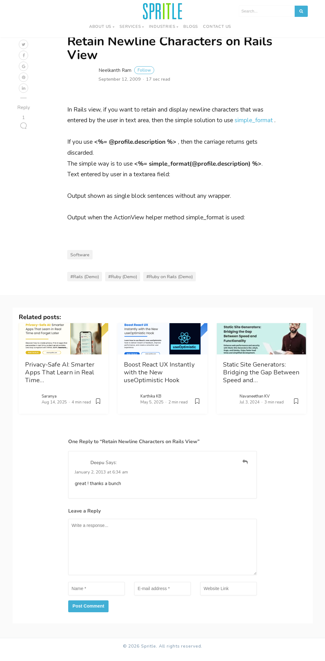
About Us (100, 26)
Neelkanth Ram (126, 77)
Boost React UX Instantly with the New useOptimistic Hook (159, 379)
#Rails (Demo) (84, 283)
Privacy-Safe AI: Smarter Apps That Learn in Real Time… (59, 379)
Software (79, 262)
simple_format (254, 127)
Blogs (190, 26)
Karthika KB (150, 403)
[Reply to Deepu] (245, 469)
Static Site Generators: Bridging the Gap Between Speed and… (261, 379)
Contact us (217, 26)
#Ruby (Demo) (122, 283)
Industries (162, 26)
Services (130, 26)
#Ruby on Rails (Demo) (169, 283)
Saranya (49, 403)
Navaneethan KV (255, 403)
